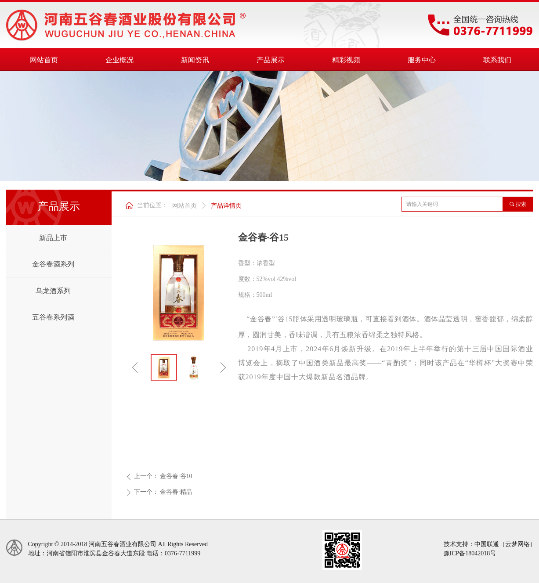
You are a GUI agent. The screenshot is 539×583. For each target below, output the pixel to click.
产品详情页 (226, 205)
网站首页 (184, 205)
